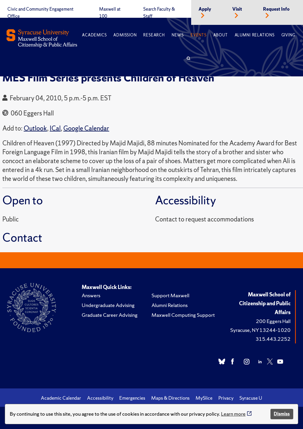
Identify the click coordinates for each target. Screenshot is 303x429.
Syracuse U (250, 398)
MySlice (204, 398)
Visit (237, 9)
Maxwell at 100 (109, 12)
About (220, 35)
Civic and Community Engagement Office (40, 12)
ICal (55, 128)
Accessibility (100, 398)
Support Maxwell (170, 295)
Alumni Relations (255, 35)
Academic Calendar (61, 398)
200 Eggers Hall (273, 321)
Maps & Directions (170, 398)
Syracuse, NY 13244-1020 (260, 330)
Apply (205, 9)
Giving (288, 35)
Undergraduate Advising (108, 305)
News (178, 35)
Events (199, 35)
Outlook (35, 128)
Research (154, 35)
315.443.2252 (273, 338)
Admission (124, 35)
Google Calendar (86, 128)
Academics (94, 35)
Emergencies (132, 398)
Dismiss (282, 414)
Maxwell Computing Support (183, 314)
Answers (91, 295)
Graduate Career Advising (110, 314)
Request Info (276, 9)
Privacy (225, 398)
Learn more (233, 413)
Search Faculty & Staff (159, 12)
